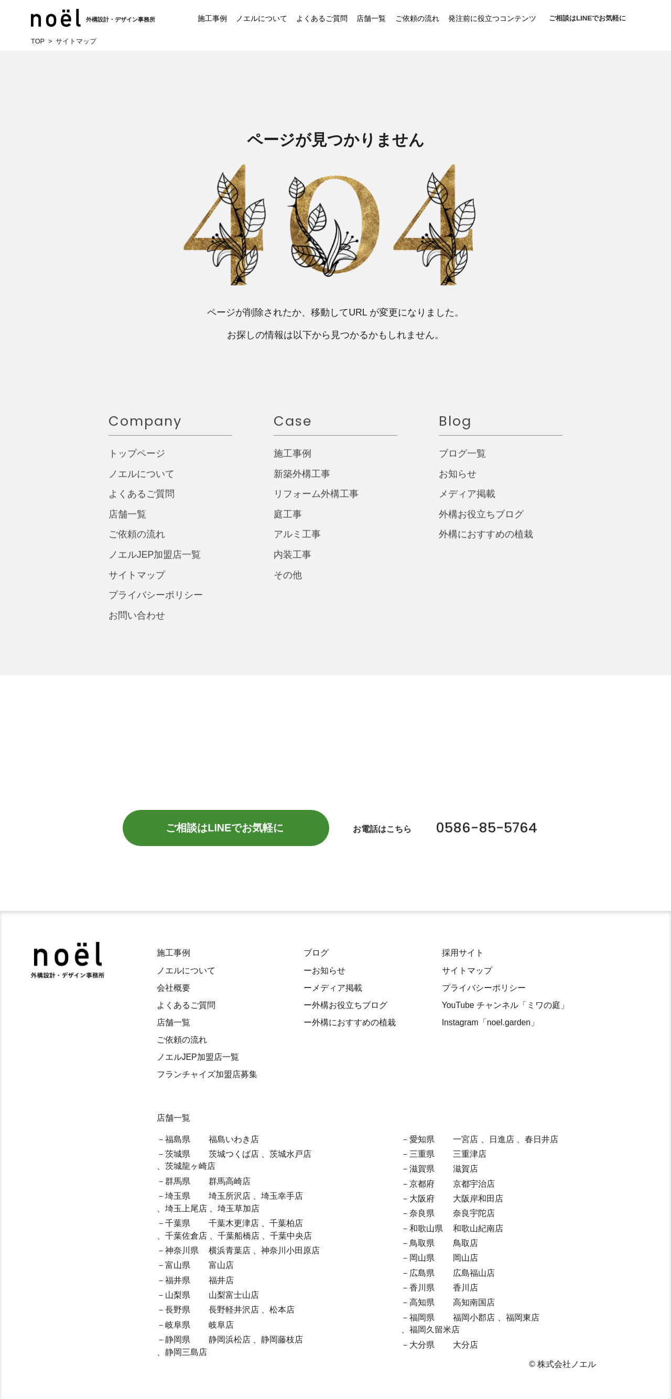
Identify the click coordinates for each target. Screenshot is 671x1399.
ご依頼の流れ (406, 18)
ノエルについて (250, 18)
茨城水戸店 (290, 1153)
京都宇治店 (474, 1183)
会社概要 (173, 987)
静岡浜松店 (230, 1339)
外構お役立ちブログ (481, 521)
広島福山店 (474, 1272)
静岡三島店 (186, 1352)
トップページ (137, 461)
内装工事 (292, 562)
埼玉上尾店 (186, 1208)
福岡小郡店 (474, 1317)
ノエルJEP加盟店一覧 (155, 562)
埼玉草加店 (238, 1208)
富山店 (221, 1265)
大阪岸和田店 (478, 1198)
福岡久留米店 (434, 1329)
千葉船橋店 (238, 1235)
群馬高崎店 (230, 1181)
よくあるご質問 (311, 18)
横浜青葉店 (230, 1250)
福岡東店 (522, 1317)
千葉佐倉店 (186, 1235)
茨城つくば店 (234, 1153)
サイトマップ (137, 582)
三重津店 (469, 1153)
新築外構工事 (302, 481)
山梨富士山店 (234, 1294)
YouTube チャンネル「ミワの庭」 (505, 1005)
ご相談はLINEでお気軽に (587, 18)
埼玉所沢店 (230, 1195)
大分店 (465, 1344)
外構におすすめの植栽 (486, 542)
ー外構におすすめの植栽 (350, 1022)
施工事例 (201, 18)
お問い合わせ (137, 622)
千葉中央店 (291, 1235)
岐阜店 (221, 1324)
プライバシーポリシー (156, 603)
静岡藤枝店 (282, 1339)
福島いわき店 (234, 1139)
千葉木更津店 (234, 1223)
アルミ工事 (297, 542)
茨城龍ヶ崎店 (190, 1166)
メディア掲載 (467, 501)
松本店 (282, 1309)
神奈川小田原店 (290, 1250)
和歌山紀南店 (478, 1228)
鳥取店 (465, 1243)
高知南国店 (474, 1302)
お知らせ (458, 481)
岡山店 (465, 1257)
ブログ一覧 (462, 461)
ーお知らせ (324, 970)
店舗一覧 (360, 18)
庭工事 (288, 521)
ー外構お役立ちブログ (345, 1005)
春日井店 (541, 1139)
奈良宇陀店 (474, 1213)
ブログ (316, 952)
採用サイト (463, 952)
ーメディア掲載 (333, 987)
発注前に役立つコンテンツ (481, 18)
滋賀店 (465, 1168)
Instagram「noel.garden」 (490, 1022)
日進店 (501, 1139)
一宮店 (465, 1139)
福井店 (221, 1280)
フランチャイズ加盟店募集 (207, 1074)
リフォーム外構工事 (316, 501)
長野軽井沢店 (234, 1309)
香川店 (465, 1287)
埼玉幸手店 (282, 1195)
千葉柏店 (286, 1223)
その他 (288, 582)
